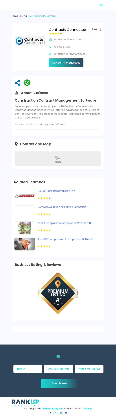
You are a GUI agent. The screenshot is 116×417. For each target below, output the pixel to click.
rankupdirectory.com (52, 408)
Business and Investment (42, 15)
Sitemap (88, 408)
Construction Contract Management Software (40, 124)
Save (96, 28)
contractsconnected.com (69, 53)
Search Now (59, 383)
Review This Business (66, 63)
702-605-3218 (61, 47)
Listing (23, 15)
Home (15, 15)
